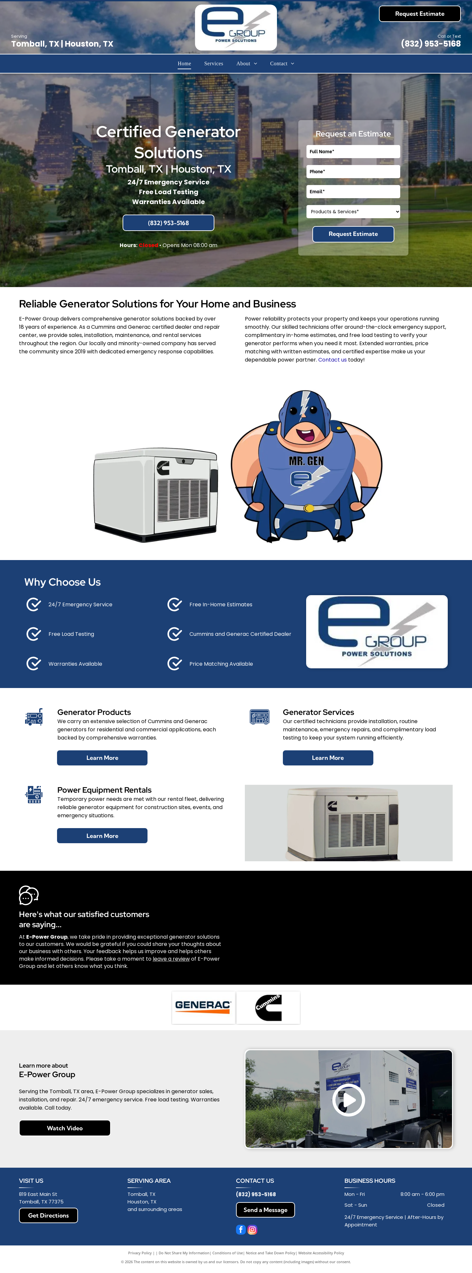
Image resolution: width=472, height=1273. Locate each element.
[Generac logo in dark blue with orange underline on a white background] (203, 1007)
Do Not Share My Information (184, 1253)
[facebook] (241, 1231)
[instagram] (252, 1231)
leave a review (171, 959)
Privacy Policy (140, 1253)
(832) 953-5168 (431, 43)
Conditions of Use (227, 1253)
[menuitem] (184, 63)
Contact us (332, 360)
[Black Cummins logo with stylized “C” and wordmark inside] (268, 1007)
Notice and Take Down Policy (270, 1253)
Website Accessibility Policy (321, 1253)
